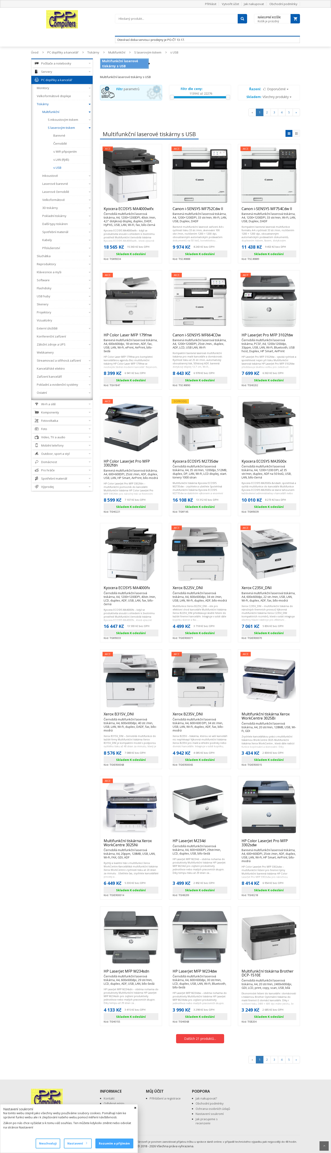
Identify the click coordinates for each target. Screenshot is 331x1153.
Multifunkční (116, 52)
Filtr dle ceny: (192, 89)
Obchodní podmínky (283, 4)
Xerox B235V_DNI (200, 716)
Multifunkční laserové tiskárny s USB (120, 63)
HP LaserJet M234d (200, 842)
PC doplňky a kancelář (62, 52)
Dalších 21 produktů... (200, 1038)
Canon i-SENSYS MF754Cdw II (269, 210)
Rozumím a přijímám (114, 1143)
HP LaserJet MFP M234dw (200, 973)
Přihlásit (210, 4)
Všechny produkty (268, 97)
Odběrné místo (114, 1103)
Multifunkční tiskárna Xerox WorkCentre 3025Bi (269, 718)
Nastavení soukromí (210, 1114)
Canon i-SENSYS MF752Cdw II (200, 210)
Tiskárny (93, 52)
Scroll (324, 1146)
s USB (174, 52)
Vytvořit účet (230, 4)
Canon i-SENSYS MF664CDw (200, 337)
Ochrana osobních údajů (213, 1109)
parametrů (128, 89)
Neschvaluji (48, 1143)
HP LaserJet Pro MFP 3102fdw (269, 337)
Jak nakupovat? (206, 1098)
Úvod (34, 52)
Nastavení (77, 1143)
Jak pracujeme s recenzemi (207, 1121)
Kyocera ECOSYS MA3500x (269, 463)
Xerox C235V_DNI (269, 589)
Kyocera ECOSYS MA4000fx (131, 589)
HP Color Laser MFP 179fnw (131, 337)
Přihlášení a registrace (165, 1098)
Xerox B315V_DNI (131, 716)
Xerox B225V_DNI (200, 589)
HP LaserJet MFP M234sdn (131, 973)
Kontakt (109, 1098)
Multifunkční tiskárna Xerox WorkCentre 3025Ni (131, 844)
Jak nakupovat (254, 4)
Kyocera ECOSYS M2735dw (200, 463)
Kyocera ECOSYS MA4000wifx (131, 210)
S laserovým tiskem (147, 52)
